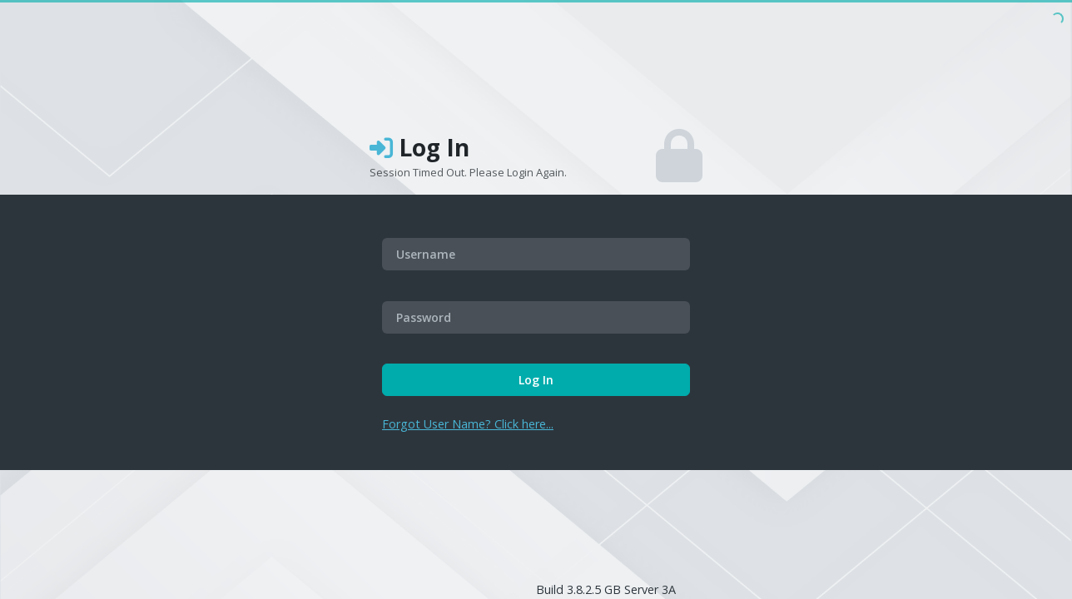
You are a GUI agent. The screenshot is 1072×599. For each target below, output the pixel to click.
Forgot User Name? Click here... (467, 424)
